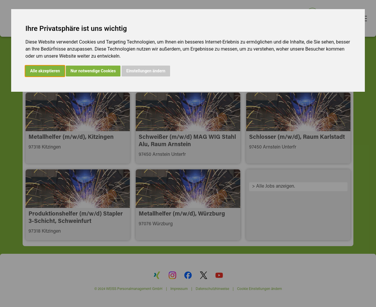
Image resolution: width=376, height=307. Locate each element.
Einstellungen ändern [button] (145, 71)
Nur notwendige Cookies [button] (93, 71)
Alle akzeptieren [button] (45, 71)
